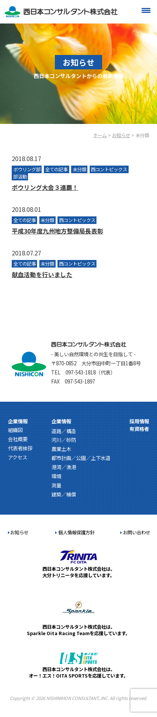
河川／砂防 (63, 439)
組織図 (15, 430)
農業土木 (61, 448)
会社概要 (18, 439)
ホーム (100, 135)
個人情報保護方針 (75, 532)
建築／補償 (63, 494)
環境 (56, 476)
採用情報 (139, 421)
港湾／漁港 (63, 467)
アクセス (17, 457)
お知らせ (121, 135)
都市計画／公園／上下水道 (80, 458)
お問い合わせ (135, 532)
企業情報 (18, 421)
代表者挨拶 (20, 448)
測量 (56, 485)
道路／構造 (63, 431)
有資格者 (139, 428)
